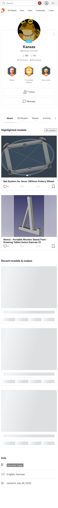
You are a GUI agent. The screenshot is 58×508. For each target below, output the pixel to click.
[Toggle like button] (5, 186)
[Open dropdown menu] (54, 33)
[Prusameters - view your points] (40, 3)
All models (51, 130)
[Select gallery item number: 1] (27, 175)
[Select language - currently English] (54, 3)
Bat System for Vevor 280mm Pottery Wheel (28, 181)
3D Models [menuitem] (12, 10)
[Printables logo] (3, 10)
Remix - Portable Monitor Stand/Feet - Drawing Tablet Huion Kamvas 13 (25, 241)
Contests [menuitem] (52, 10)
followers (22, 60)
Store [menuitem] (22, 10)
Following (35, 60)
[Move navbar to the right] (55, 10)
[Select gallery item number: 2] (30, 175)
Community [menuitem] (40, 10)
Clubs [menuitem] (30, 10)
